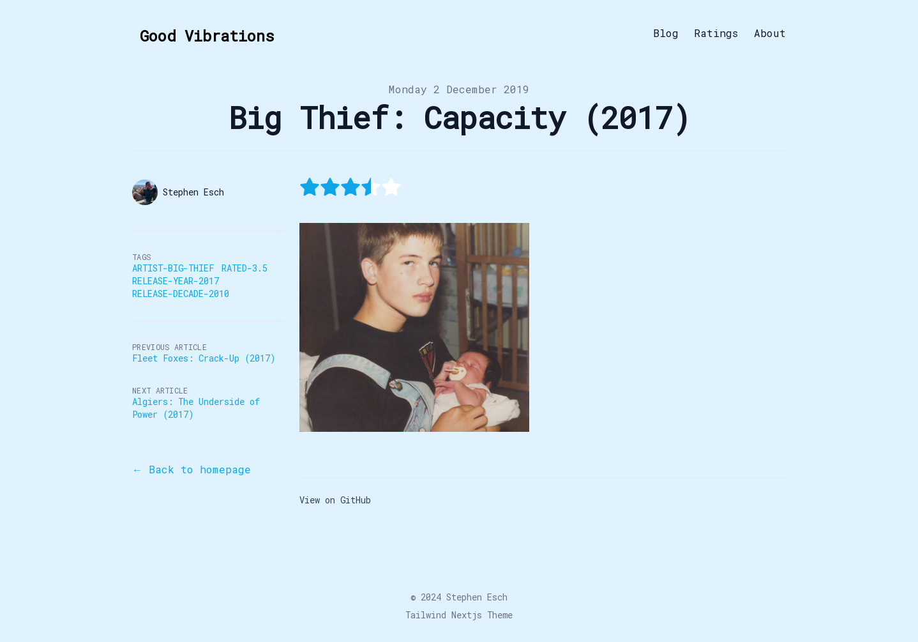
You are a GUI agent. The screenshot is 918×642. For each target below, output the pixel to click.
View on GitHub (335, 500)
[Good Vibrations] (203, 33)
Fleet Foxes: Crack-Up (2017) (203, 358)
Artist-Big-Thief (173, 268)
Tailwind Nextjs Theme (459, 615)
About (770, 33)
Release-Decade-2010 (180, 293)
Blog (666, 33)
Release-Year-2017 (175, 281)
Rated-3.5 (244, 268)
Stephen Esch (477, 597)
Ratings (716, 33)
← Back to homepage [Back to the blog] (191, 469)
